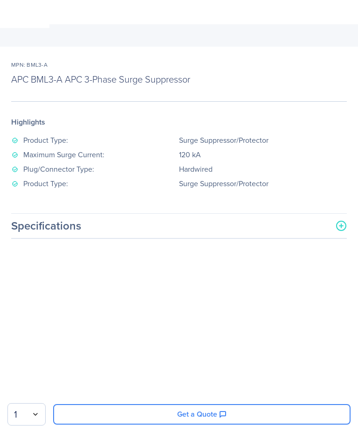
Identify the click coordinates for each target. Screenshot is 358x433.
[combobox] (26, 414)
